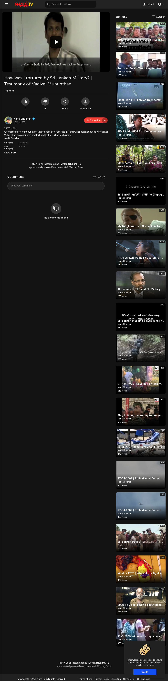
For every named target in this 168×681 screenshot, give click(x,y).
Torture (22, 146)
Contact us (128, 679)
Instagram (49, 164)
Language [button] (143, 679)
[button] (160, 4)
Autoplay (161, 16)
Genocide (23, 142)
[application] (56, 42)
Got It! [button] (144, 672)
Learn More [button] (149, 665)
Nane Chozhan (24, 118)
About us (116, 679)
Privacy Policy (102, 679)
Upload (148, 4)
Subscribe (97, 120)
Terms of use (85, 679)
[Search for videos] (70, 4)
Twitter (63, 164)
